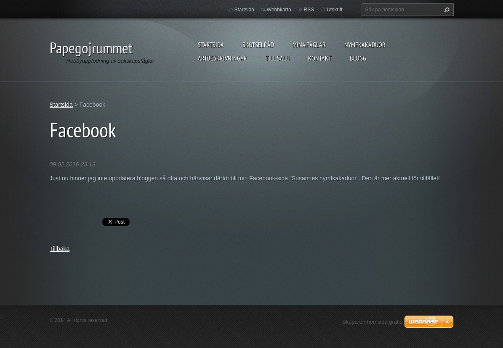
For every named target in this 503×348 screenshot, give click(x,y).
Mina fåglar (309, 44)
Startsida (211, 44)
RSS (309, 10)
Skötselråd (258, 44)
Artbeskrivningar (222, 58)
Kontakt (319, 58)
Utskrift (334, 10)
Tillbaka (60, 248)
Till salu (278, 58)
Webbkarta (279, 10)
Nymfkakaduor (365, 44)
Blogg (358, 58)
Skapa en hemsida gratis (372, 322)
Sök (445, 9)
